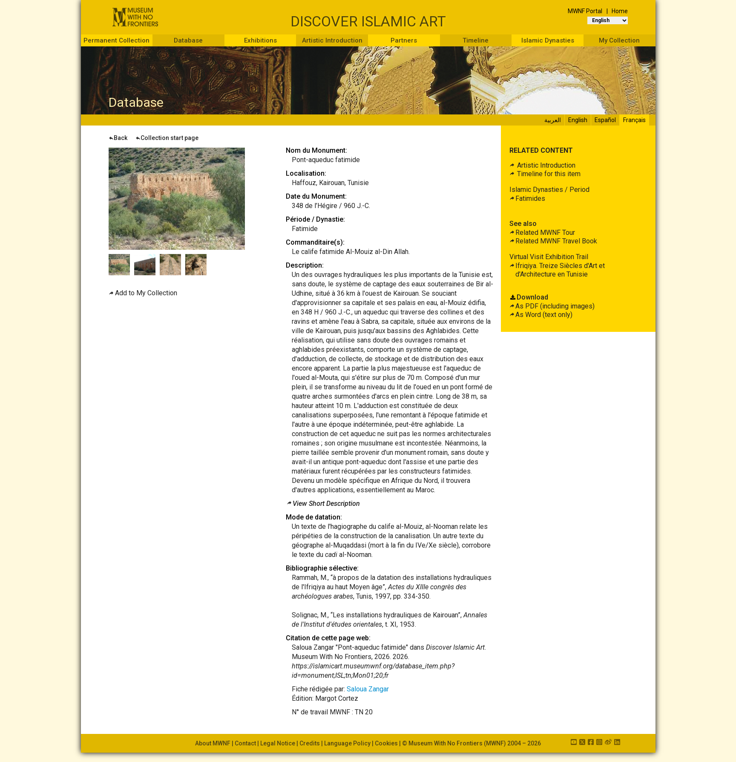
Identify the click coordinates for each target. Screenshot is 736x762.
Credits (309, 743)
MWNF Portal (585, 11)
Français (634, 120)
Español (605, 120)
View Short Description (326, 503)
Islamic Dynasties (547, 40)
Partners (404, 40)
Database (188, 40)
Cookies (386, 743)
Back (118, 137)
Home (620, 11)
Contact (245, 743)
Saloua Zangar (368, 689)
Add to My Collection (146, 293)
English (577, 120)
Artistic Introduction (332, 40)
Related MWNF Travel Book (556, 241)
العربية (552, 120)
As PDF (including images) (555, 306)
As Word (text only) (543, 315)
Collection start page (166, 137)
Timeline (476, 40)
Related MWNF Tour (545, 232)
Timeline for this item (548, 174)
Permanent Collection (116, 40)
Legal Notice (277, 743)
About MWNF (212, 743)
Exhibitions (260, 40)
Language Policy (347, 743)
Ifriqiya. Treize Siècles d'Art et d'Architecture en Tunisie (560, 270)
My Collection (619, 40)
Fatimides (530, 198)
